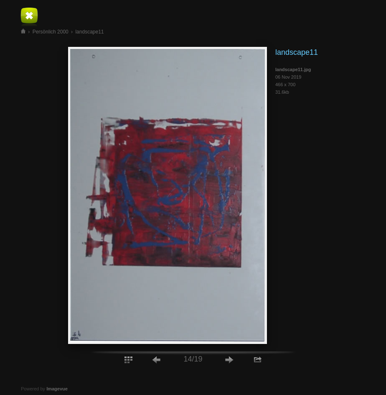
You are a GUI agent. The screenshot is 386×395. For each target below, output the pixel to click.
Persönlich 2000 (51, 32)
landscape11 (89, 32)
